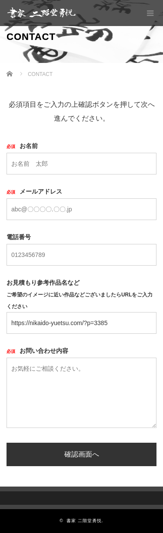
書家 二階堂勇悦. (85, 520)
